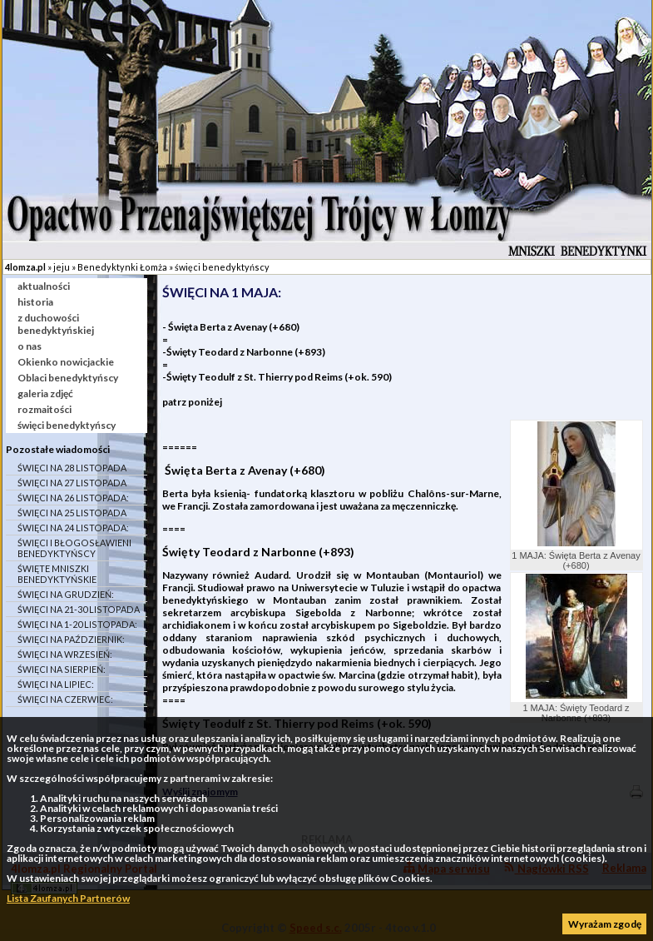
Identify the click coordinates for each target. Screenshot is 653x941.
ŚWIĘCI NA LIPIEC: (55, 684)
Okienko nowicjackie (65, 362)
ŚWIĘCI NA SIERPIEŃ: (61, 669)
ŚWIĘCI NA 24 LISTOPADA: (73, 527)
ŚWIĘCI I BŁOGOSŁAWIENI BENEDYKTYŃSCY (74, 548)
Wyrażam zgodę (604, 924)
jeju (61, 266)
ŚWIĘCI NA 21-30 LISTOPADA (78, 609)
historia (35, 302)
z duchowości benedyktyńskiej (55, 323)
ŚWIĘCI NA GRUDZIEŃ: (65, 594)
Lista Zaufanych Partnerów (68, 898)
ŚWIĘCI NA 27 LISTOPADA (71, 482)
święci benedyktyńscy (222, 266)
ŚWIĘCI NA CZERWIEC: (65, 699)
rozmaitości (44, 409)
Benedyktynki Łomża (122, 266)
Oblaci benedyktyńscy (67, 377)
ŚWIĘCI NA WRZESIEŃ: (64, 654)
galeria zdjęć (45, 393)
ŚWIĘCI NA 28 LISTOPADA (71, 467)
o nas (29, 346)
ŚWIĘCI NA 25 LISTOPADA (71, 512)
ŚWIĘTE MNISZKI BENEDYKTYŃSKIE (56, 574)
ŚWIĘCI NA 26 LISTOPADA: (73, 497)
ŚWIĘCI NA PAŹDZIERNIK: (71, 639)
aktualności (43, 286)
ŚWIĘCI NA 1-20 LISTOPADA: (77, 624)
